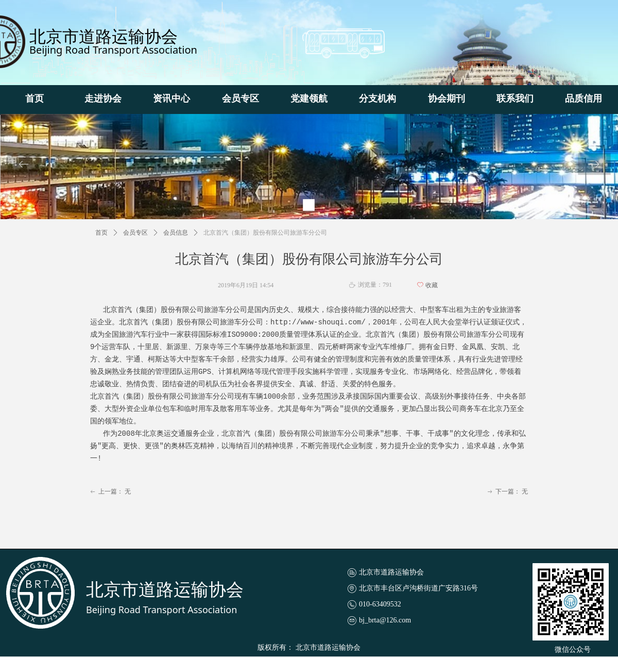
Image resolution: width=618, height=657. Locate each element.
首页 (101, 232)
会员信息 (175, 232)
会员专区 (135, 232)
